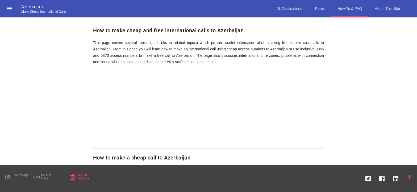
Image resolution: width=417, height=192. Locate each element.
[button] (9, 8)
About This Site (387, 8)
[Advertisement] (208, 106)
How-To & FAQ (349, 8)
